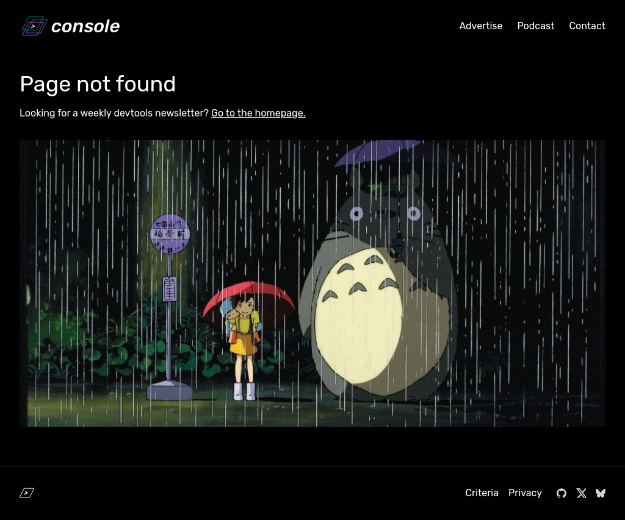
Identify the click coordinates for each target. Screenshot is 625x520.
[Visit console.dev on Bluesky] (600, 493)
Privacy (525, 493)
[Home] (70, 26)
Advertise (480, 26)
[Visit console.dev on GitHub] (561, 493)
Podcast (535, 26)
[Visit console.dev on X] (581, 493)
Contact (587, 26)
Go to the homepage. (258, 113)
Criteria (482, 493)
